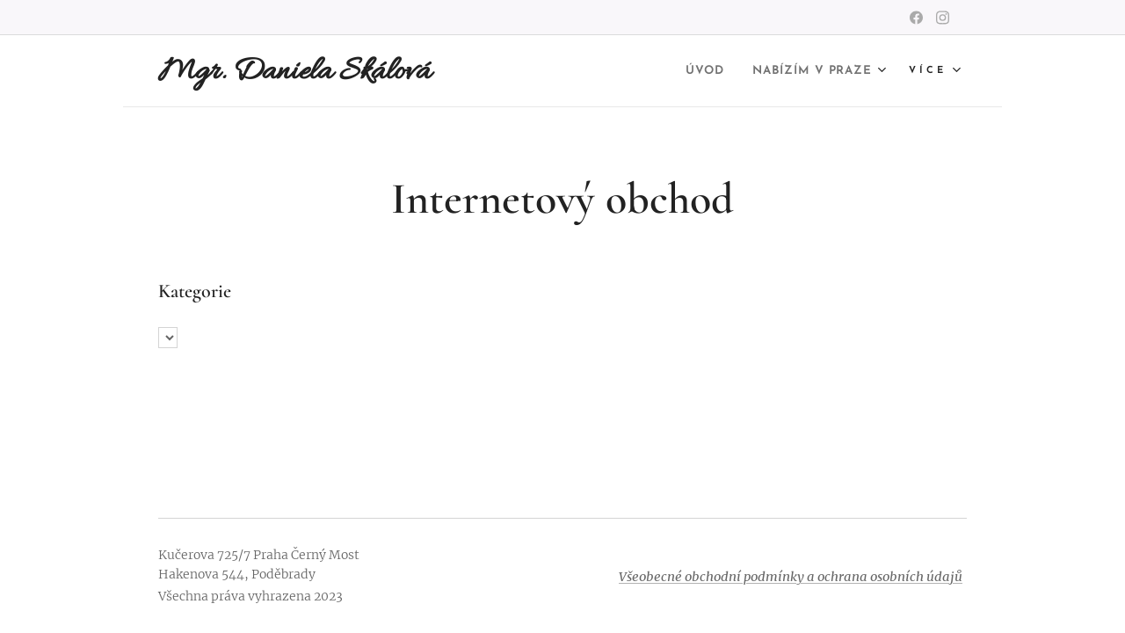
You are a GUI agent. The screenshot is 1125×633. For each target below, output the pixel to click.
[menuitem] (684, 71)
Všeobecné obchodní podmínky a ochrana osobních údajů (790, 577)
